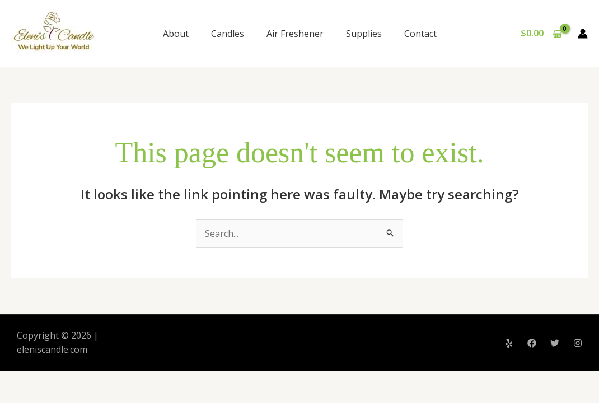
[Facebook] (531, 343)
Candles (227, 33)
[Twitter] (554, 343)
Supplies (364, 33)
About (176, 33)
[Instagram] (577, 343)
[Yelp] (508, 343)
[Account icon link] (583, 34)
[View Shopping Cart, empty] (541, 33)
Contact (420, 33)
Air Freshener (295, 33)
